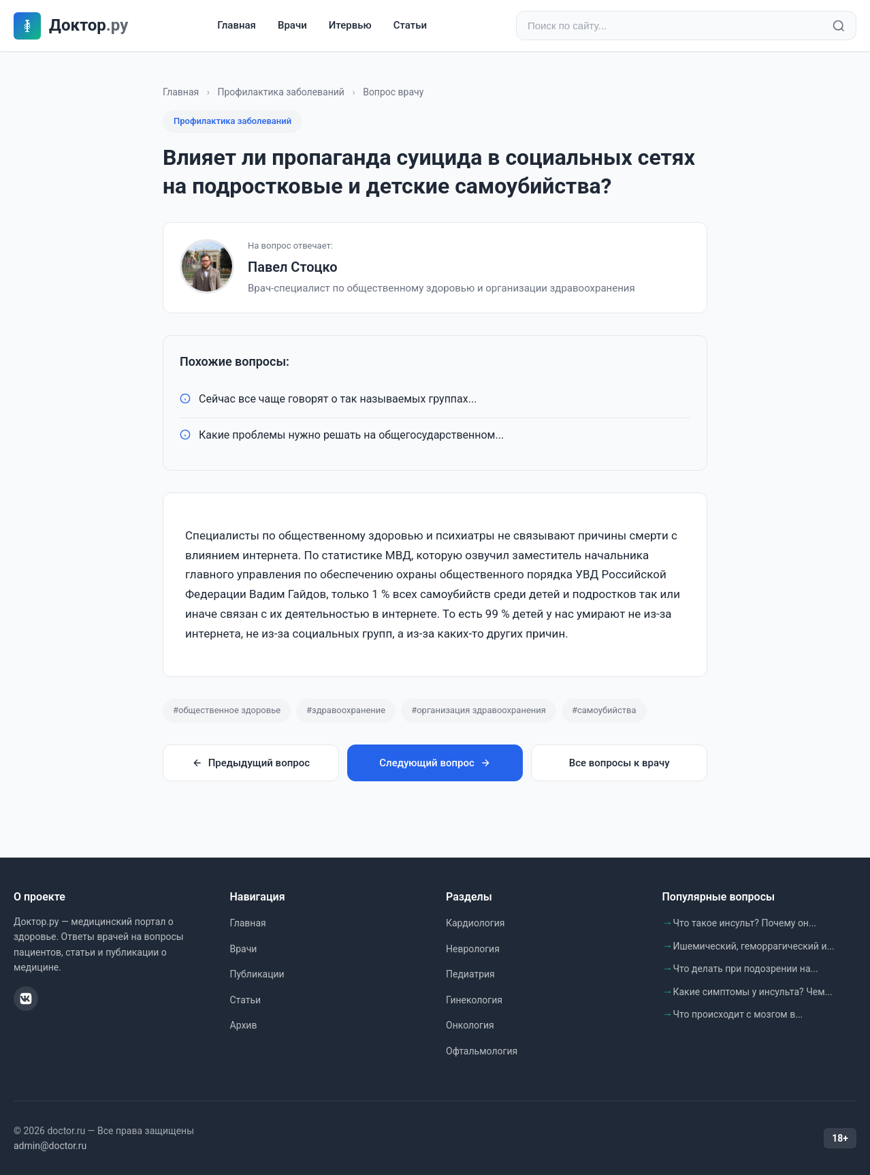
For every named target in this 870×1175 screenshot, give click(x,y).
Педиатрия (470, 974)
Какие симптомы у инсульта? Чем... (753, 991)
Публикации (257, 974)
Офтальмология (481, 1051)
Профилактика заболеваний (280, 92)
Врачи (292, 25)
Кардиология (475, 923)
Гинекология (474, 999)
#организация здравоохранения (478, 710)
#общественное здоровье (226, 710)
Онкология (470, 1025)
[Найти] (838, 26)
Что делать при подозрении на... (745, 968)
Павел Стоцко (293, 267)
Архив (243, 1025)
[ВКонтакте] (26, 998)
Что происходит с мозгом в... (738, 1014)
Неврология (473, 948)
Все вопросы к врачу (619, 763)
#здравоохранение (345, 710)
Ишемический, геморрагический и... (754, 946)
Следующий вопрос (434, 763)
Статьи (410, 25)
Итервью (350, 25)
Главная (236, 25)
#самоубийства (604, 710)
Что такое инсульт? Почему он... (745, 923)
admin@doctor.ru (50, 1145)
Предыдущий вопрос (251, 763)
